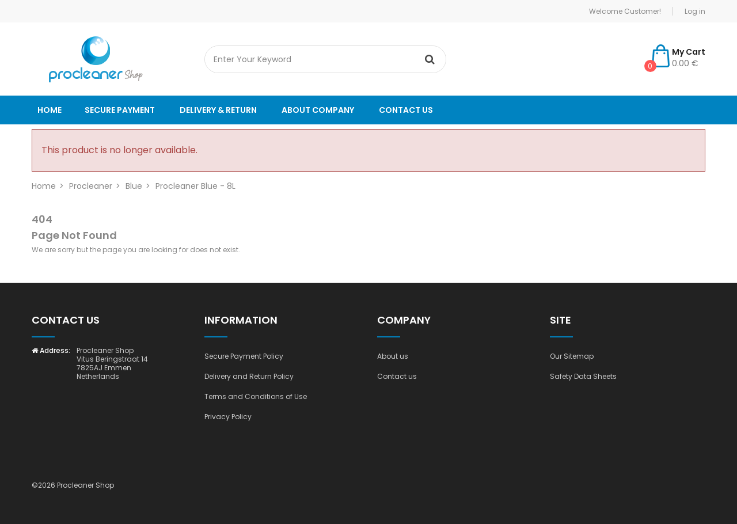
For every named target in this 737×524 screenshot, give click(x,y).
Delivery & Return (218, 110)
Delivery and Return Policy (249, 376)
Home (49, 110)
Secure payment (120, 110)
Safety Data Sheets (583, 376)
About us (392, 356)
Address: (51, 350)
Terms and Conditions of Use (255, 396)
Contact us (406, 110)
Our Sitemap (572, 356)
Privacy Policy (228, 417)
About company (318, 110)
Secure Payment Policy (243, 356)
